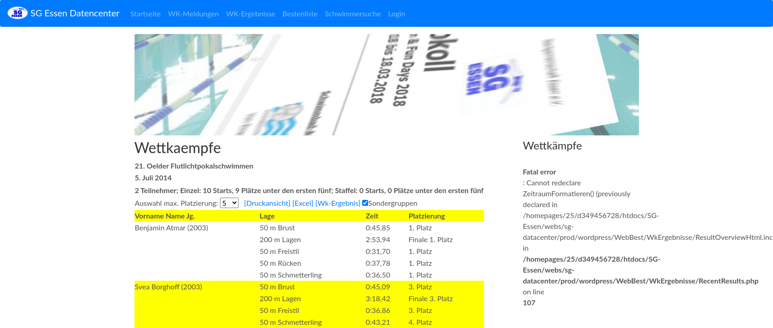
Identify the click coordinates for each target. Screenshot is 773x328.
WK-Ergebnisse (250, 13)
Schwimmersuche (353, 13)
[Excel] (302, 203)
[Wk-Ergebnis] (337, 203)
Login (396, 13)
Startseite (145, 13)
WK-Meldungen (193, 13)
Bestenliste (300, 13)
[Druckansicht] (267, 203)
